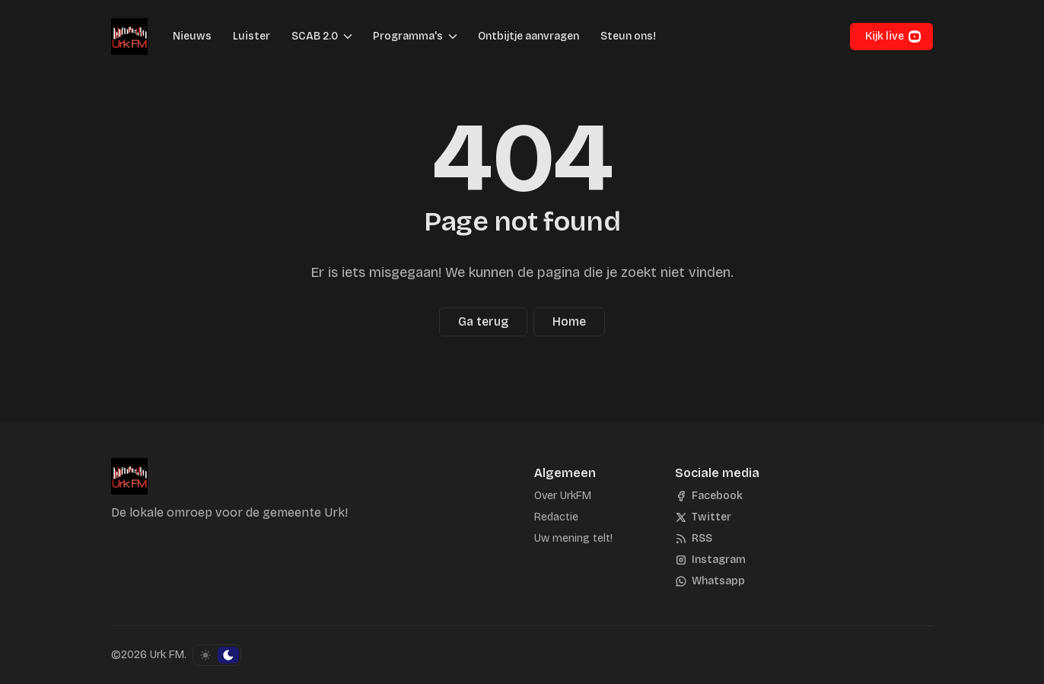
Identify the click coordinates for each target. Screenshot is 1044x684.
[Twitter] (703, 517)
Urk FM (167, 654)
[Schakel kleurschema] (217, 655)
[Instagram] (710, 560)
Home (569, 321)
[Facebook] (709, 496)
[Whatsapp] (710, 581)
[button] (310, 36)
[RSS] (693, 538)
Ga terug (483, 321)
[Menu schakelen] (348, 36)
